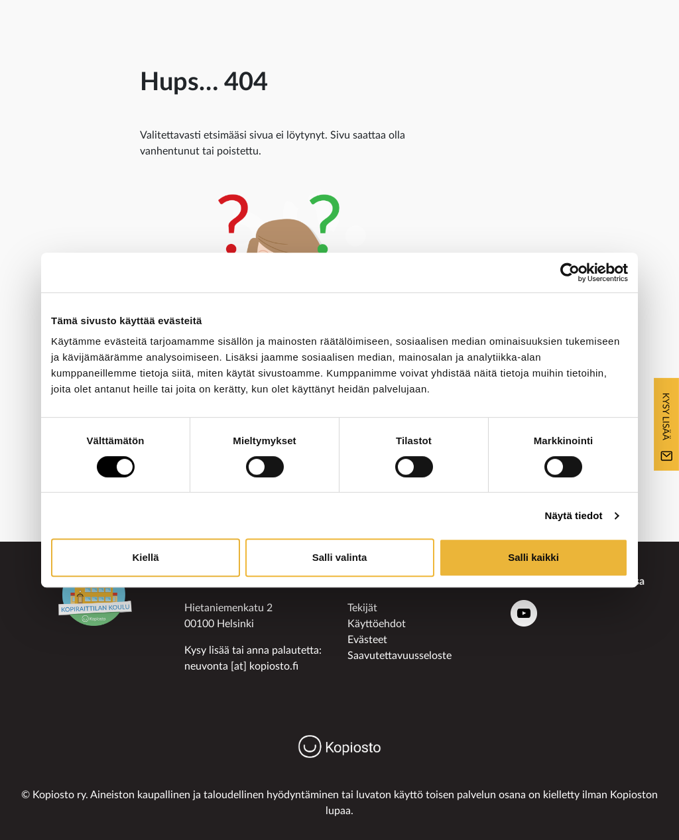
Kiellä (145, 557)
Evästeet (367, 639)
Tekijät (362, 608)
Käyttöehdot (376, 624)
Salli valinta (339, 557)
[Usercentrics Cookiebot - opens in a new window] (570, 272)
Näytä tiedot (574, 515)
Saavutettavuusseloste (399, 655)
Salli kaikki (533, 557)
